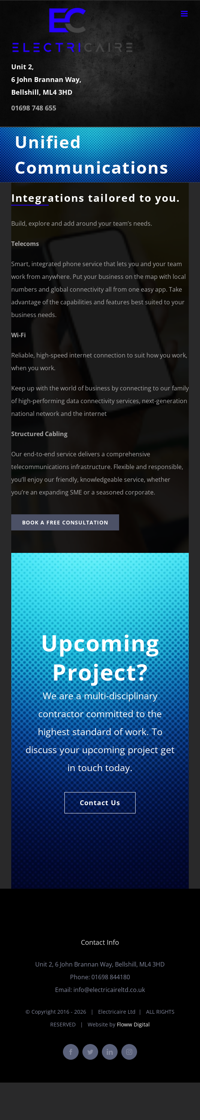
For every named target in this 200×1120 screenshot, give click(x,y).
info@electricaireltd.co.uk (109, 990)
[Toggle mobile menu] (185, 14)
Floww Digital (133, 1024)
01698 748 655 (33, 107)
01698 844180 (110, 977)
